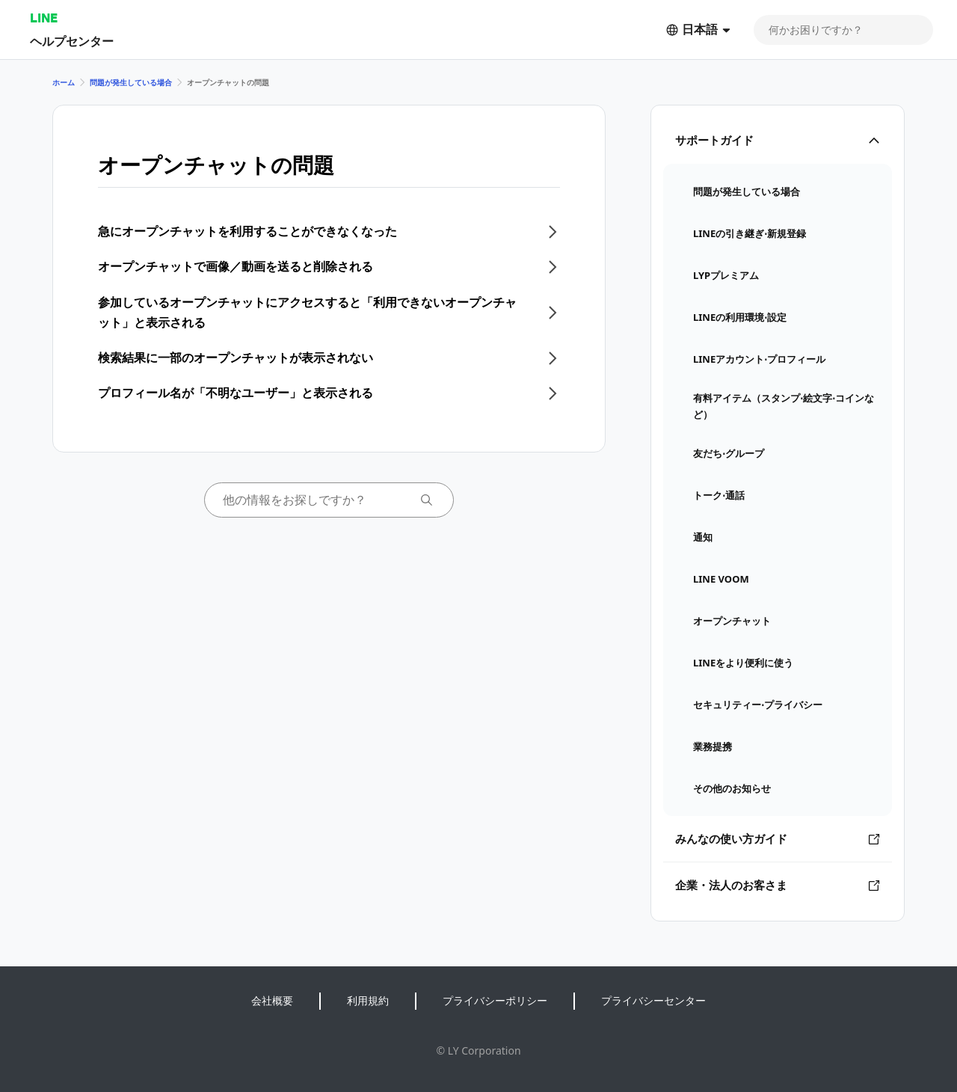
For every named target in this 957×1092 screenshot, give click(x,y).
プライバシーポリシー (495, 1000)
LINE (44, 17)
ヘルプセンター (72, 41)
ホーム (63, 82)
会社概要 (272, 1000)
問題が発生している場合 (131, 82)
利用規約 (368, 1000)
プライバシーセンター (653, 1000)
